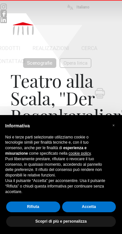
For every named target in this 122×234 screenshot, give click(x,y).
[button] (113, 125)
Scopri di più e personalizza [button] (61, 221)
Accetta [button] (89, 206)
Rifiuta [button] (33, 206)
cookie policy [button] (80, 153)
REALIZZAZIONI (51, 48)
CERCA (89, 48)
